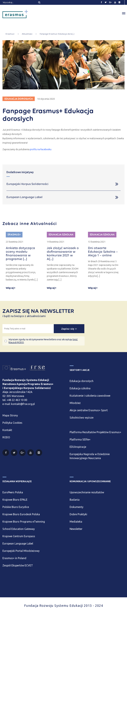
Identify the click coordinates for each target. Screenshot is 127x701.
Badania (75, 499)
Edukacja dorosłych (81, 380)
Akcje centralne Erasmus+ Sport (89, 410)
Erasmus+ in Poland (14, 558)
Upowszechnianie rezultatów (87, 492)
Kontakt (7, 430)
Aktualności (27, 34)
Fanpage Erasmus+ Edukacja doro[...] (57, 34)
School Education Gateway (18, 528)
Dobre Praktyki (78, 514)
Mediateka (76, 521)
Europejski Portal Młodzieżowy (21, 550)
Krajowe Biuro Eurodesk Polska (21, 514)
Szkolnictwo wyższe (81, 417)
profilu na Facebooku (40, 149)
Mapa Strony (10, 415)
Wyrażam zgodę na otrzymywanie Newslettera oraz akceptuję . (43, 341)
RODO (6, 437)
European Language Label (17, 543)
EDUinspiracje (78, 446)
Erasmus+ (10, 34)
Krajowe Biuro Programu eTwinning (23, 521)
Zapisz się (69, 328)
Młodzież (75, 402)
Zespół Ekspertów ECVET (17, 565)
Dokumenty (76, 506)
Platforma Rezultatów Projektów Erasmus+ (95, 432)
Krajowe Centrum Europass (18, 536)
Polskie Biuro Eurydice (15, 506)
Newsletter (76, 528)
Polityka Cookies (12, 422)
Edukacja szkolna (80, 388)
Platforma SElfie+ (80, 439)
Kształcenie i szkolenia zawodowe (90, 395)
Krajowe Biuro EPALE (14, 499)
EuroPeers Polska (12, 492)
